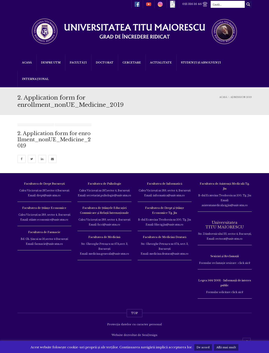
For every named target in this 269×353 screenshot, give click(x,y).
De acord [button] (203, 347)
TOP (134, 313)
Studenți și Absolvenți (201, 62)
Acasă (27, 62)
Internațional (35, 78)
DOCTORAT (104, 62)
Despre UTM (51, 62)
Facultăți (78, 62)
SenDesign (149, 335)
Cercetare (131, 62)
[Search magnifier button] (248, 4)
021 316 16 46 (195, 4)
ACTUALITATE (161, 62)
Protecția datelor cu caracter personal (134, 324)
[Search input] (228, 4)
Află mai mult (226, 347)
